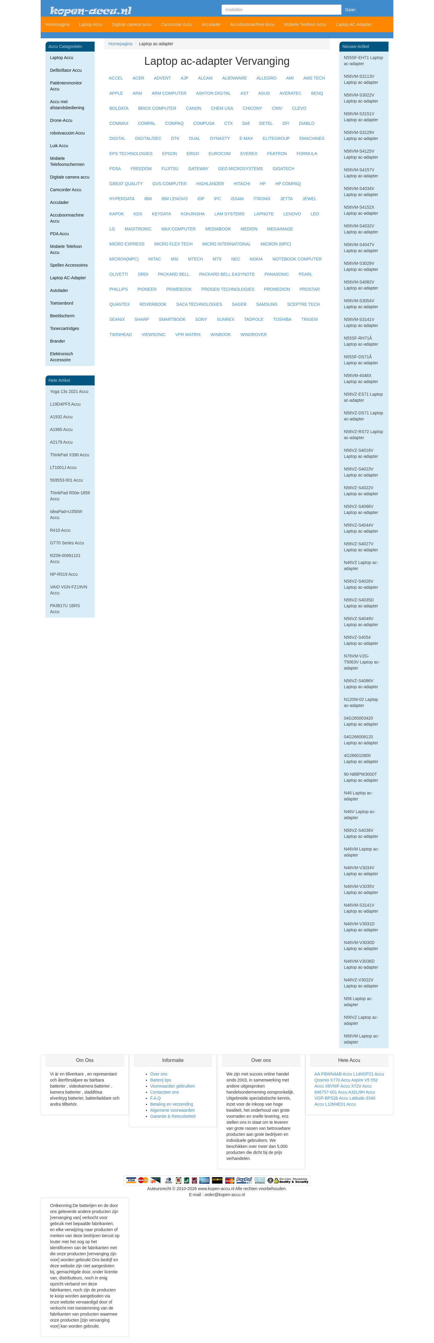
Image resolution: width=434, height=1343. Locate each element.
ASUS (264, 93)
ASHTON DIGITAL (213, 93)
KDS (138, 213)
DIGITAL (117, 138)
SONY (201, 319)
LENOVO (292, 213)
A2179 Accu (61, 442)
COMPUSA (204, 123)
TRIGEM (309, 319)
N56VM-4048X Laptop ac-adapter (361, 378)
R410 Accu (60, 530)
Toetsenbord (61, 303)
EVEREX (248, 153)
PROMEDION (277, 289)
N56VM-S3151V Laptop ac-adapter (361, 116)
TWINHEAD (120, 334)
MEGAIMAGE (280, 228)
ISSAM (237, 198)
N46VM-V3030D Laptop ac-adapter (361, 945)
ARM (137, 93)
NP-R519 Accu (64, 574)
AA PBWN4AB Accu (333, 1074)
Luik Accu (59, 145)
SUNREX (225, 319)
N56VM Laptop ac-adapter (361, 1039)
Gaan (350, 9)
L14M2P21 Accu (368, 1074)
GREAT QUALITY (126, 183)
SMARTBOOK (172, 319)
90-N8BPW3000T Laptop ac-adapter (361, 777)
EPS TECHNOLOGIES (131, 153)
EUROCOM (220, 153)
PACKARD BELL (174, 274)
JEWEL (309, 198)
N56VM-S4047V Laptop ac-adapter (361, 247)
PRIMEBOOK (179, 289)
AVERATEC (290, 93)
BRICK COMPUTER (157, 108)
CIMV (277, 108)
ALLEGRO (266, 78)
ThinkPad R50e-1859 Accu (70, 495)
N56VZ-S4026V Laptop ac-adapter (361, 584)
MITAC (154, 259)
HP (263, 183)
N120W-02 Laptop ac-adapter (361, 702)
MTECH (195, 259)
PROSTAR (310, 289)
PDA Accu (59, 233)
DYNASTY (220, 138)
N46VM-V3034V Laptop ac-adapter (361, 870)
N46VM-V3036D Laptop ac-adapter (361, 964)
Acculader (211, 24)
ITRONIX (262, 198)
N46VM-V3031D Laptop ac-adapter (361, 926)
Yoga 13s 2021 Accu (69, 391)
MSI (174, 259)
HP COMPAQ (288, 183)
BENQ (317, 93)
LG (112, 228)
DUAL (194, 138)
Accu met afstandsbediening (67, 104)
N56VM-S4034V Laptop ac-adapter (361, 191)
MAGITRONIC (138, 228)
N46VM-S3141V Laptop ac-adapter (361, 908)
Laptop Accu (90, 24)
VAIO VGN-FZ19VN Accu (68, 589)
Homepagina (57, 24)
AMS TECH (314, 78)
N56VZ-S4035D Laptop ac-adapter (361, 602)
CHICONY (253, 108)
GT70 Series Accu (67, 542)
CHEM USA (222, 108)
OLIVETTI (118, 274)
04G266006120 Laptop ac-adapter (361, 739)
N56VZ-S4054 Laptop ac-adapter (361, 640)
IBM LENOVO (174, 198)
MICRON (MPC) (276, 244)
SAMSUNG (267, 304)
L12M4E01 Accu (340, 1104)
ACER (138, 78)
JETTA (286, 198)
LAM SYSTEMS (229, 213)
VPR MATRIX (188, 334)
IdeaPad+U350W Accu (66, 514)
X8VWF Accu (337, 1086)
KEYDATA (161, 213)
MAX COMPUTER (178, 228)
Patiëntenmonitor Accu (66, 86)
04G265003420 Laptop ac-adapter (361, 721)
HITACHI (242, 183)
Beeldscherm (62, 315)
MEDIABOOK (218, 228)
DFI (285, 123)
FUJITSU (170, 168)
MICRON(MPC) (124, 259)
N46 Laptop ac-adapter (358, 795)
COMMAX (118, 123)
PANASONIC (276, 274)
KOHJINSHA (193, 213)
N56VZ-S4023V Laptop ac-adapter (361, 472)
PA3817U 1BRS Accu (65, 608)
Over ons (159, 1074)
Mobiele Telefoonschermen (67, 161)
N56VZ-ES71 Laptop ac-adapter (363, 397)
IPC (217, 198)
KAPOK (116, 213)
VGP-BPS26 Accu (331, 1098)
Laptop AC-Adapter (354, 24)
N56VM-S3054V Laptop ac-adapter (361, 303)
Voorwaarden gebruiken (172, 1086)
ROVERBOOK (153, 304)
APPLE (116, 93)
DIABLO (306, 123)
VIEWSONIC (154, 334)
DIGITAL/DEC (148, 138)
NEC (235, 259)
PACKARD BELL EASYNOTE (227, 274)
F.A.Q (155, 1098)
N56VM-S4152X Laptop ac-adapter (361, 210)
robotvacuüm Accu (67, 133)
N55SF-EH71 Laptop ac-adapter (363, 60)
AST (245, 93)
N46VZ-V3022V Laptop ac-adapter (361, 982)
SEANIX (117, 319)
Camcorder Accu (176, 24)
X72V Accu (361, 1086)
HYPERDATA (122, 198)
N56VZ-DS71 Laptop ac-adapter (363, 415)
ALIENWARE (234, 78)
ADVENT (162, 78)
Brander (57, 341)
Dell (246, 123)
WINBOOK (220, 334)
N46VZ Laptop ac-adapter (361, 565)
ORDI (143, 274)
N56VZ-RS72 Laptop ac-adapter (363, 434)
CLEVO (299, 108)
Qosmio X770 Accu (333, 1080)
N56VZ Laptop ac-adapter (361, 1020)
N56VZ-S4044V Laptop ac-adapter (361, 528)
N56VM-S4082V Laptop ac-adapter (361, 285)
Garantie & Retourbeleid (173, 1116)
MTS (217, 259)
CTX (228, 123)
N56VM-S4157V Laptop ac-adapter (361, 172)
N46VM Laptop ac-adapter (361, 852)
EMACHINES (311, 138)
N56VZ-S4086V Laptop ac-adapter (361, 683)
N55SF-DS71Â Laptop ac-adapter (361, 359)
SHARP (141, 319)
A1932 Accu (61, 416)
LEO (315, 213)
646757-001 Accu (331, 1092)
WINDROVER (254, 334)
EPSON (169, 153)
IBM (148, 198)
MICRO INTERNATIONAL (226, 244)
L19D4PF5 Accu (65, 404)
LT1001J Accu (63, 467)
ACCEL (116, 78)
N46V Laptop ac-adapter (360, 814)
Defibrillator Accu (66, 70)
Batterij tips (160, 1080)
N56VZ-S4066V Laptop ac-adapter (361, 509)
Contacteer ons (164, 1092)
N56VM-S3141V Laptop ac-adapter (361, 322)
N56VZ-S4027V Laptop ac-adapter (361, 546)
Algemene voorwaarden (172, 1110)
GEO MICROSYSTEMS (240, 168)
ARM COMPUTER (169, 93)
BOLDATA (118, 108)
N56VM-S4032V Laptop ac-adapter (361, 228)
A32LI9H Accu (361, 1092)
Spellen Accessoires (69, 265)
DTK (175, 138)
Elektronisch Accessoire (61, 356)
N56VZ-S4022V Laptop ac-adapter (361, 490)
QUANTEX (119, 304)
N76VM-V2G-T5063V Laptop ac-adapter (362, 662)
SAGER (239, 304)
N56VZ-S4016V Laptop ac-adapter (361, 453)
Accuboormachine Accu (252, 24)
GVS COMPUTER (170, 183)
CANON (193, 108)
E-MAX (246, 138)
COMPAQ (174, 123)
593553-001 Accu (66, 480)
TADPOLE (253, 319)
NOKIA (256, 259)
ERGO (193, 153)
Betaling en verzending (171, 1104)
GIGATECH (283, 168)
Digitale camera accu (131, 24)
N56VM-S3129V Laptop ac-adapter (361, 135)
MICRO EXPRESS (127, 244)
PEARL (306, 274)
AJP (184, 78)
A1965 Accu (61, 429)
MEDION (249, 228)
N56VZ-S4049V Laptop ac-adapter (361, 621)
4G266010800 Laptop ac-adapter (361, 758)
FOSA (115, 168)
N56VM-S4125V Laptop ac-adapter (361, 154)
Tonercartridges (64, 328)
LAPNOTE (264, 213)
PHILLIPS (118, 289)
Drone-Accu (61, 120)
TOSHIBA (282, 319)
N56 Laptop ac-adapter (358, 1001)
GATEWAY (198, 168)
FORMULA (307, 153)
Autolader (59, 290)
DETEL (266, 123)
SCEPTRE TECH (303, 304)
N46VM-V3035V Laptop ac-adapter (361, 889)
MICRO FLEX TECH (173, 244)
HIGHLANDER (210, 183)
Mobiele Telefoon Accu (305, 24)
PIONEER (146, 289)
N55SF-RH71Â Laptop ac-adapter (361, 341)
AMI (290, 78)
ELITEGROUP (276, 138)
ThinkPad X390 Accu (69, 454)
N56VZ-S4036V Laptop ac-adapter (361, 833)
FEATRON (277, 153)
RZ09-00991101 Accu (65, 558)
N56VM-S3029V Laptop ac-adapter (361, 266)
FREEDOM (141, 168)
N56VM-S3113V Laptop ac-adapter (361, 79)
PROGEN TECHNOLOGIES (227, 289)
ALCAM (205, 78)
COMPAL (147, 123)
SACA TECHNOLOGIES (199, 304)
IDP (200, 198)
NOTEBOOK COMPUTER (297, 259)
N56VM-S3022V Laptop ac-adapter (361, 98)
